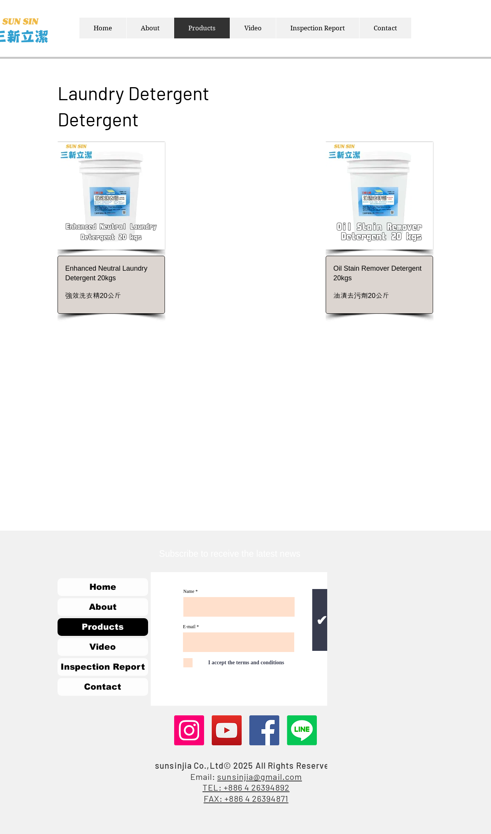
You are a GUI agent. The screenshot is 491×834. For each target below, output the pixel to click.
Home (102, 587)
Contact (102, 687)
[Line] (302, 730)
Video (102, 647)
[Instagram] (189, 730)
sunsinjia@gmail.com (259, 776)
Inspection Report (103, 667)
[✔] (321, 620)
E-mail (189, 626)
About (103, 607)
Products (103, 627)
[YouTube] (227, 730)
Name (188, 591)
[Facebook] (264, 730)
